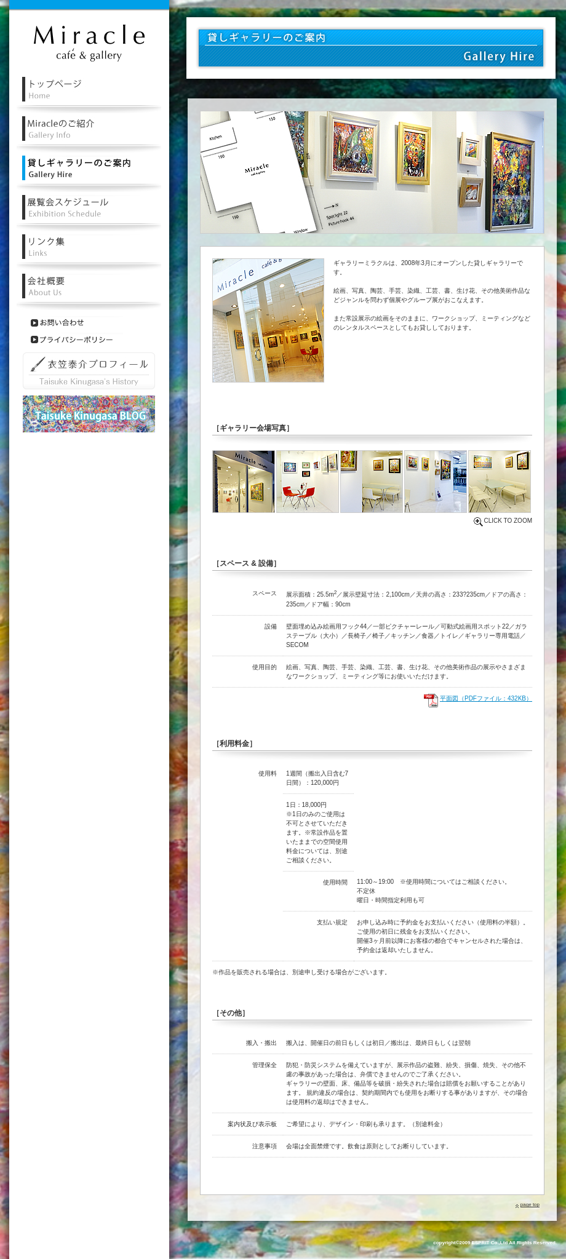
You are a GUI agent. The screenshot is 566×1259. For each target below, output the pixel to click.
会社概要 (89, 292)
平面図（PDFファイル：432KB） (486, 698)
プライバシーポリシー (77, 339)
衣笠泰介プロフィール (89, 370)
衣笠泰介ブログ (89, 413)
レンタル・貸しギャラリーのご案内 (89, 174)
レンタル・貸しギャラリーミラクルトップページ (89, 95)
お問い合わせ (77, 323)
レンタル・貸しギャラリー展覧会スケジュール (89, 213)
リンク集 (89, 252)
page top (530, 1204)
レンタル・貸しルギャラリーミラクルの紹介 (89, 134)
